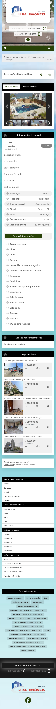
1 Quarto (7, 534)
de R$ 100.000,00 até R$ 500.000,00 (27, 614)
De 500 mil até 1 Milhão (13, 572)
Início (7, 57)
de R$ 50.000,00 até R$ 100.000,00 (28, 643)
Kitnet (6, 517)
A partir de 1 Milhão (12, 576)
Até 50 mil (8, 559)
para (15, 598)
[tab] (11, 86)
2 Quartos (8, 538)
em (21, 602)
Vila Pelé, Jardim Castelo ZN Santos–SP (20, 360)
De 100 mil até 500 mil (13, 567)
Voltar (49, 60)
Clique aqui (9, 464)
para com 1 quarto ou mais (23, 630)
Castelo (7, 500)
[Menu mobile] (5, 48)
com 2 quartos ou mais (19, 618)
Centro (6, 484)
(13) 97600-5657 (34, 28)
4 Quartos (8, 546)
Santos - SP (25, 57)
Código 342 (11, 60)
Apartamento (38, 57)
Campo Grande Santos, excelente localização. (23, 417)
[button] (7, 106)
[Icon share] (28, 39)
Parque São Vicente (12, 496)
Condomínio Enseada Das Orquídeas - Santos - (23, 436)
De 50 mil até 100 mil (12, 563)
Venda (15, 57)
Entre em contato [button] (28, 665)
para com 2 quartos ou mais (27, 610)
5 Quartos (8, 550)
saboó (6, 492)
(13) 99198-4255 (28, 34)
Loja (5, 521)
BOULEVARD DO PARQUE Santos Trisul (20, 379)
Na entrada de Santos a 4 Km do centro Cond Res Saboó (28, 398)
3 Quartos (8, 542)
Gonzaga (7, 488)
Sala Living (8, 525)
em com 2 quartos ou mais (27, 647)
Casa (6, 513)
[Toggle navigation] (49, 48)
